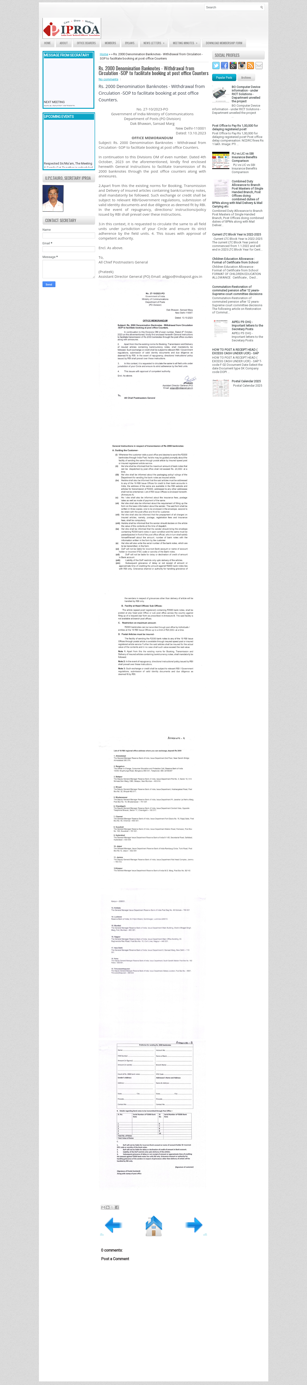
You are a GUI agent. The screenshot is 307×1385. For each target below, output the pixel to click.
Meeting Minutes (186, 42)
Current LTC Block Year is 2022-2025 (236, 234)
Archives (246, 77)
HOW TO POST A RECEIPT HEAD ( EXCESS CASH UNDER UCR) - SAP (235, 351)
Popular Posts (224, 77)
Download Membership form (224, 43)
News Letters (155, 42)
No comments (108, 79)
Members (110, 43)
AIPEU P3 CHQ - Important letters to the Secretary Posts (247, 325)
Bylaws (130, 43)
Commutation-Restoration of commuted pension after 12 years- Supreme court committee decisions (237, 290)
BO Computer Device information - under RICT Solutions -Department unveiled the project (246, 94)
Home (47, 43)
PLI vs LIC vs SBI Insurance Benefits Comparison (244, 157)
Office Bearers (86, 43)
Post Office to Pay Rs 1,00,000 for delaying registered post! (235, 127)
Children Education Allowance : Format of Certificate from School (235, 260)
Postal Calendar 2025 (246, 381)
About (64, 43)
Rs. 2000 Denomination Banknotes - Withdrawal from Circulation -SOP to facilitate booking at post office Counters (154, 70)
